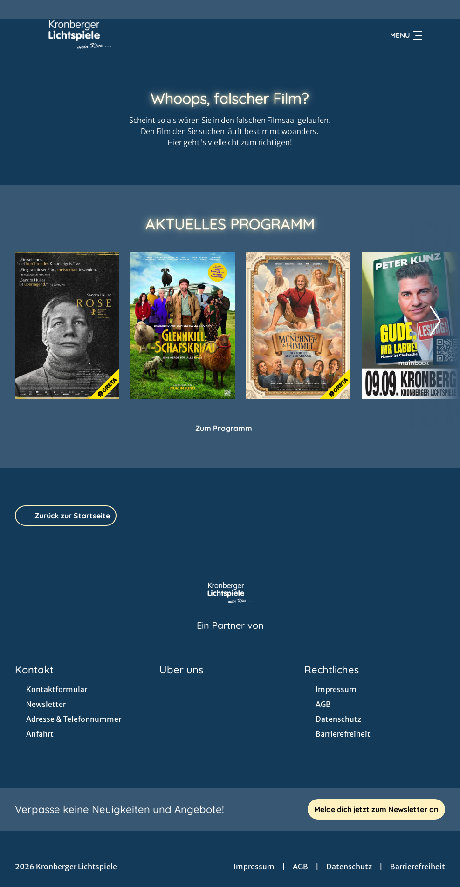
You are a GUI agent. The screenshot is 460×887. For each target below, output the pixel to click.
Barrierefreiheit (417, 866)
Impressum (254, 866)
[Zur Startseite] (80, 35)
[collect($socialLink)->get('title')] (16, 9)
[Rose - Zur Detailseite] (67, 325)
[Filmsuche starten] (435, 35)
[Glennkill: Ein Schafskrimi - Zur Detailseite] (182, 325)
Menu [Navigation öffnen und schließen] (406, 35)
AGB (300, 866)
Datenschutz (349, 866)
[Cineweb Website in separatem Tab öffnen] (230, 637)
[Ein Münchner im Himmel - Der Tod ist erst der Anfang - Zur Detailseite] (298, 325)
